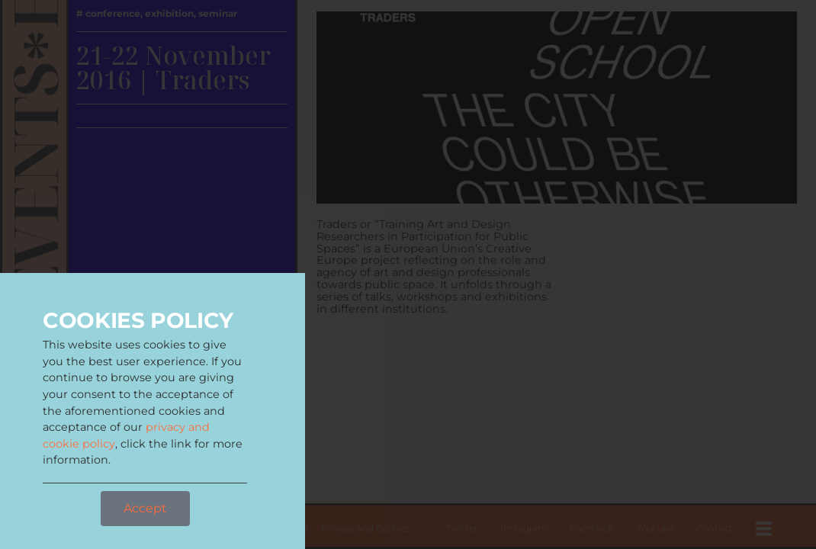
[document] (408, 274)
